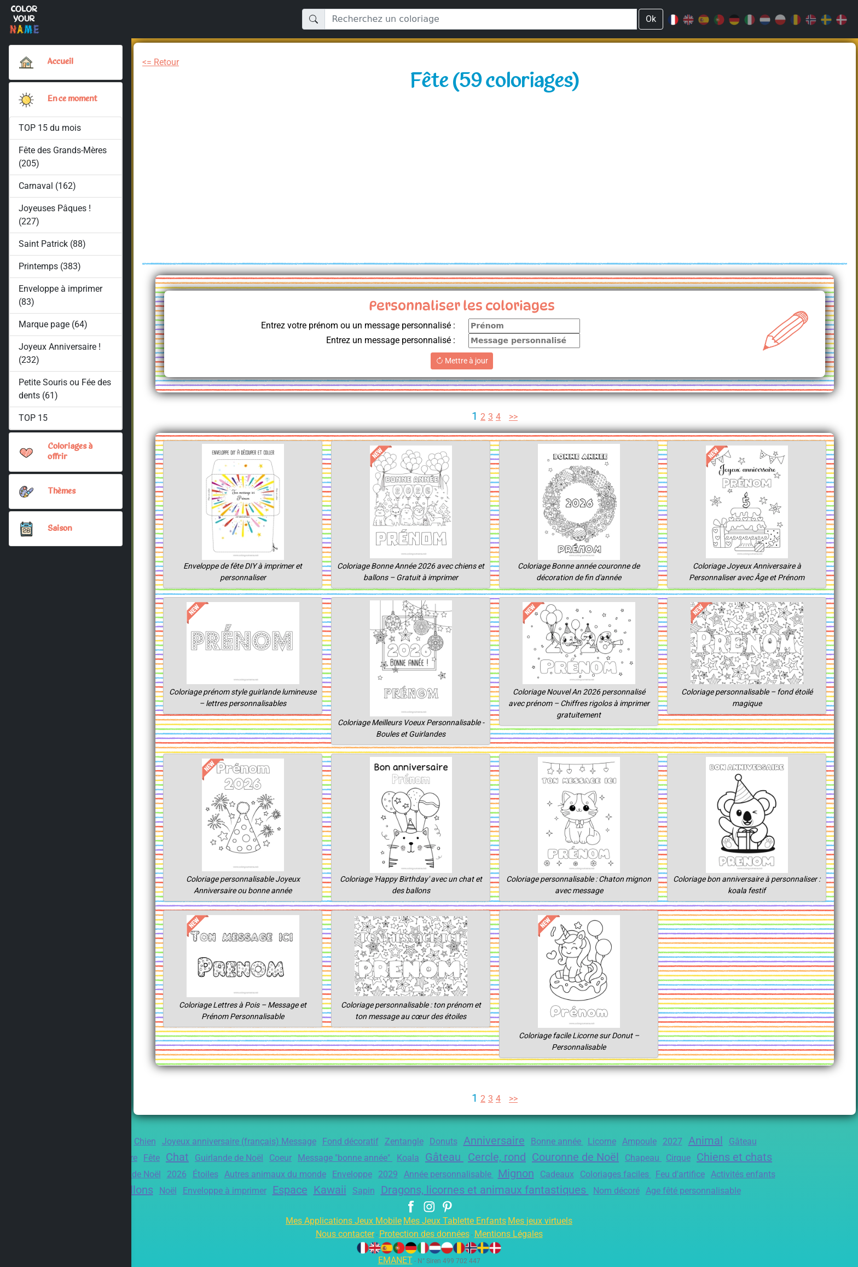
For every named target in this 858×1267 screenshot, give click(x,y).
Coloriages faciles (615, 1174)
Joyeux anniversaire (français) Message (239, 1141)
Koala (408, 1158)
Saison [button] (60, 529)
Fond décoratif (350, 1141)
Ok (651, 19)
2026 (177, 1174)
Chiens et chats (734, 1157)
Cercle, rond (497, 1157)
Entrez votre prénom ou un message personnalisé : (358, 325)
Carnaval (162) (47, 186)
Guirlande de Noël (229, 1158)
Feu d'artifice (680, 1174)
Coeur (280, 1158)
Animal (705, 1140)
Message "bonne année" (345, 1158)
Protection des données (424, 1234)
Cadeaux (557, 1174)
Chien (145, 1141)
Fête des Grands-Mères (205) (63, 157)
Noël (168, 1190)
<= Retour (160, 62)
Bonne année (557, 1141)
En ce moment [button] (75, 99)
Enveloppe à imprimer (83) (60, 295)
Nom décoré (616, 1190)
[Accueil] (26, 62)
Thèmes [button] (62, 491)
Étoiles (205, 1174)
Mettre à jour (462, 360)
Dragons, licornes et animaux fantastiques (485, 1189)
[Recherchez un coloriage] (480, 19)
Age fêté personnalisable (693, 1190)
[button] (26, 99)
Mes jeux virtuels (540, 1221)
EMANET (395, 1260)
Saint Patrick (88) (52, 244)
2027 (672, 1141)
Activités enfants (743, 1174)
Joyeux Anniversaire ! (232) (60, 353)
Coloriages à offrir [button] (71, 452)
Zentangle (404, 1141)
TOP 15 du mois (50, 128)
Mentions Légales (508, 1234)
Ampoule (639, 1141)
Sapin (363, 1190)
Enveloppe (352, 1174)
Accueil (61, 62)
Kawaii (330, 1189)
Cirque (678, 1158)
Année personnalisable (449, 1174)
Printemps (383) (50, 266)
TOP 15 (33, 418)
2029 (388, 1174)
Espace (290, 1189)
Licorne (602, 1141)
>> (513, 417)
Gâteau (444, 1157)
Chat (177, 1157)
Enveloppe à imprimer (224, 1190)
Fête (151, 1158)
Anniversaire (494, 1140)
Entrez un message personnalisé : (390, 340)
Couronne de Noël (575, 1157)
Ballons (135, 1189)
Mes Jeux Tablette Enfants (454, 1221)
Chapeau (643, 1158)
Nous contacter (345, 1234)
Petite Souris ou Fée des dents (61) (65, 389)
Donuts (443, 1141)
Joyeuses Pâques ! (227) (55, 215)
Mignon (516, 1173)
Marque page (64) (53, 324)
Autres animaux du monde (275, 1174)
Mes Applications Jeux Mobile (344, 1221)
